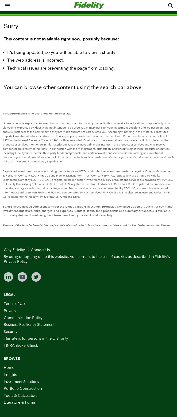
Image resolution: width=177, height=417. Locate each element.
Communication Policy (23, 317)
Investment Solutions (21, 381)
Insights (10, 374)
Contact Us (40, 249)
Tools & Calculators (20, 395)
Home (9, 367)
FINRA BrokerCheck (21, 345)
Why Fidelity (14, 249)
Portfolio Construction (23, 388)
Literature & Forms (20, 402)
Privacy (10, 310)
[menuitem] (7, 5)
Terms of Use (15, 303)
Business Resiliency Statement (29, 324)
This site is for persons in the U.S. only (36, 338)
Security (10, 331)
